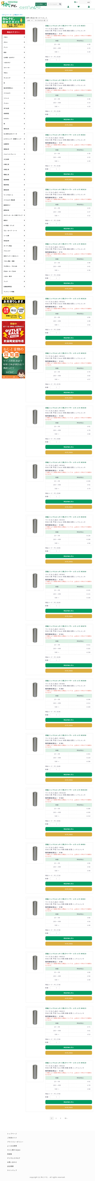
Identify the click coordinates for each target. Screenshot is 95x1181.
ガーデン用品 (8, 246)
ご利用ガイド (12, 1138)
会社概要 (10, 1166)
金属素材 (6, 144)
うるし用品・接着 (9, 261)
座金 (5, 52)
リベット (6, 98)
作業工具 (6, 164)
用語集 (9, 1154)
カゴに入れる (69, 70)
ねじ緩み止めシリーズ (10, 134)
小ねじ (6, 37)
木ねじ (6, 73)
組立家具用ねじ (8, 88)
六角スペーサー (18, 15)
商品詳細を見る (69, 65)
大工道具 (6, 159)
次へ (66, 1118)
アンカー (6, 103)
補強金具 (6, 149)
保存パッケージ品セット (11, 256)
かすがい (6, 118)
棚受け (6, 220)
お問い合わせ (12, 1162)
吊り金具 (6, 108)
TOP (3, 15)
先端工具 (6, 169)
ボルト (6, 42)
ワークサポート (8, 195)
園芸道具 (6, 190)
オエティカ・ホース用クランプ (13, 215)
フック (6, 281)
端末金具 (6, 129)
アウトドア (7, 251)
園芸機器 (6, 179)
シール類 (6, 235)
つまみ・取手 (8, 276)
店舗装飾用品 (8, 286)
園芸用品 (6, 185)
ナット (6, 47)
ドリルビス (7, 93)
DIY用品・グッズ (9, 225)
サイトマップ (12, 1170)
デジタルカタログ (13, 1158)
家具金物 (6, 241)
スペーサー (9, 15)
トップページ (12, 1133)
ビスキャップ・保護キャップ (12, 139)
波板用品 (6, 113)
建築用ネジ (7, 205)
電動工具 (6, 174)
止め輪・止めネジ (9, 57)
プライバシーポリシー (15, 1142)
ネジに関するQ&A (13, 1150)
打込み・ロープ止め (10, 271)
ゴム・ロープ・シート (10, 230)
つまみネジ (7, 62)
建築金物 (6, 210)
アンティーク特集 (9, 291)
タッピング (7, 78)
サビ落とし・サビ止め (10, 266)
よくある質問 (12, 1146)
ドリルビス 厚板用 (9, 200)
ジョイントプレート (10, 154)
